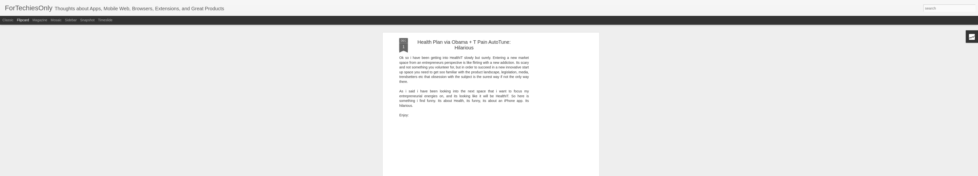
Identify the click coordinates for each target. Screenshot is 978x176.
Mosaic (56, 20)
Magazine (40, 20)
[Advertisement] (555, 88)
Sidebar (71, 20)
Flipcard (23, 20)
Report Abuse (541, 173)
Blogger (526, 173)
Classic (7, 20)
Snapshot (87, 20)
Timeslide (105, 20)
